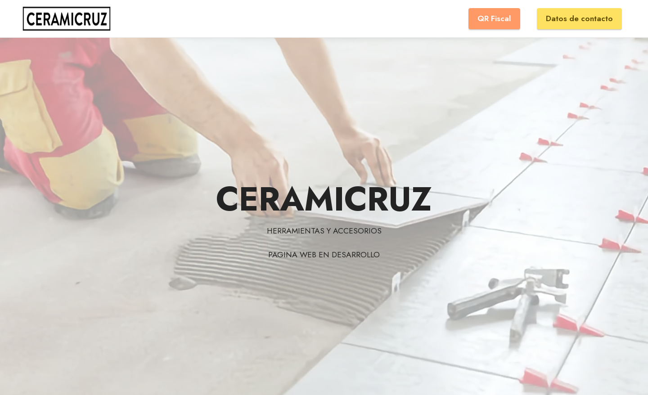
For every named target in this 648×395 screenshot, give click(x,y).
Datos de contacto (579, 18)
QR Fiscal (494, 18)
